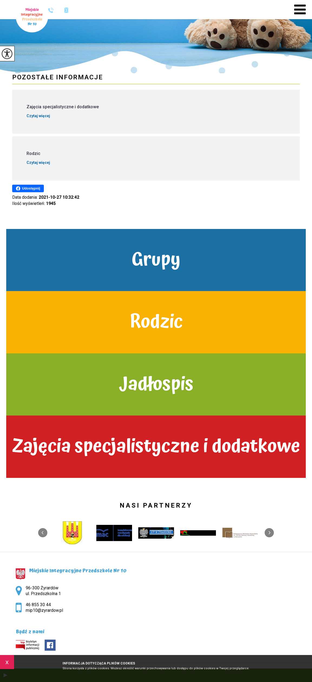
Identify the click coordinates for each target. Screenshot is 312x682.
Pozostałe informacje (57, 77)
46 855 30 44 (51, 10)
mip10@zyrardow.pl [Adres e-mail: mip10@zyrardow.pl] (44, 610)
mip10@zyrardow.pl (66, 10)
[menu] (300, 9)
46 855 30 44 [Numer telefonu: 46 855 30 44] (38, 604)
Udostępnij (28, 188)
